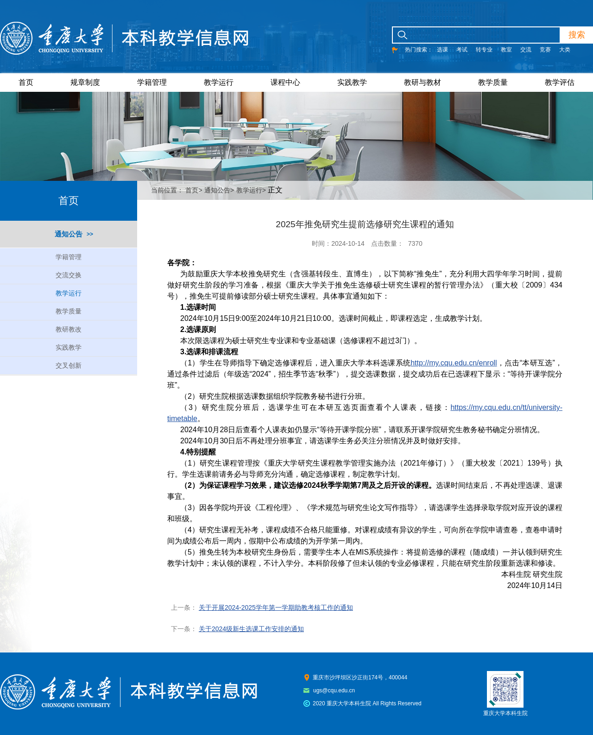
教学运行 (218, 82)
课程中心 (285, 82)
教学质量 (493, 82)
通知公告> (219, 190)
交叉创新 (69, 365)
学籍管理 (152, 82)
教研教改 (69, 329)
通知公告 (68, 234)
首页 (26, 82)
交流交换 (69, 275)
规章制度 (85, 82)
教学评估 (559, 82)
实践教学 (352, 82)
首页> (193, 190)
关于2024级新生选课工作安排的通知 (251, 629)
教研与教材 (422, 82)
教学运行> (251, 190)
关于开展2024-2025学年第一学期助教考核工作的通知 (276, 607)
